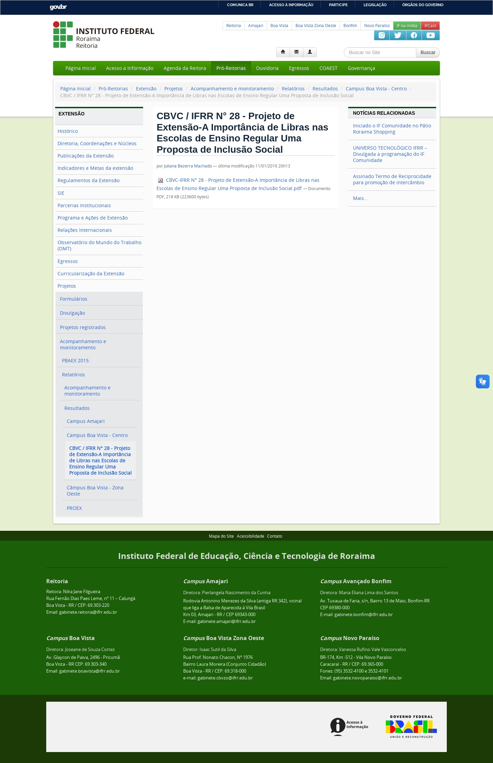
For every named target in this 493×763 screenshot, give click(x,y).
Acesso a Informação (129, 68)
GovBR (58, 7)
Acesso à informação (291, 4)
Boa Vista (279, 25)
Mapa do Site (221, 536)
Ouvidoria (267, 68)
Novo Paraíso (377, 25)
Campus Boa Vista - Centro (376, 88)
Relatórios (293, 88)
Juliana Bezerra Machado (188, 165)
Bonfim (350, 25)
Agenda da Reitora (185, 68)
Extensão (146, 88)
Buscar (427, 52)
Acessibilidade (250, 536)
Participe (338, 4)
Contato (274, 536)
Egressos (299, 68)
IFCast (430, 25)
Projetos (173, 88)
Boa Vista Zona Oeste (315, 25)
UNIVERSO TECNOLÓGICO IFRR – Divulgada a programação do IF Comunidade (390, 154)
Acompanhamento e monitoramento (232, 88)
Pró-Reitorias (231, 68)
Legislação (375, 4)
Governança (361, 68)
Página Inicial (80, 68)
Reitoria (233, 25)
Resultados (325, 88)
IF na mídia (407, 25)
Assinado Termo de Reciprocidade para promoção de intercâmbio (392, 179)
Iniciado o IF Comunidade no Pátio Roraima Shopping (392, 128)
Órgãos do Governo (422, 4)
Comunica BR (240, 4)
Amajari (255, 25)
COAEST (328, 68)
